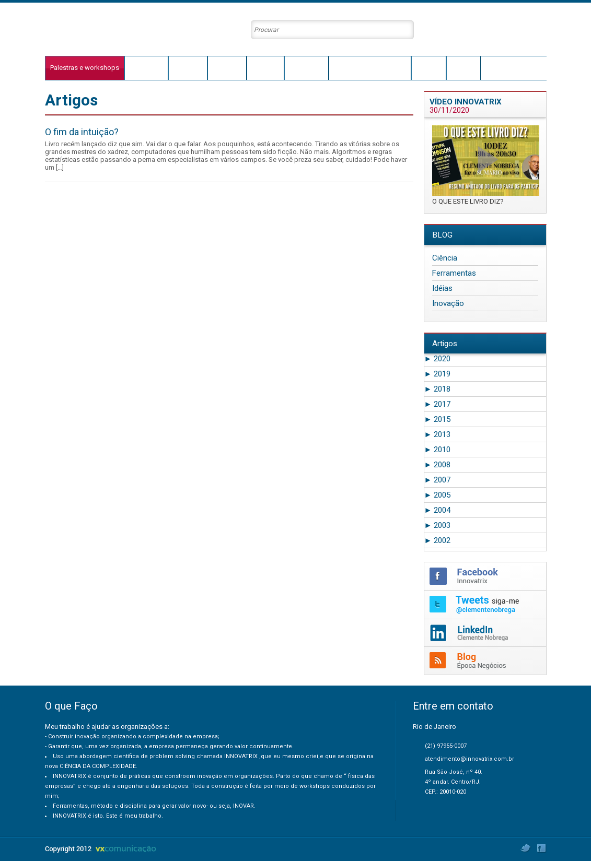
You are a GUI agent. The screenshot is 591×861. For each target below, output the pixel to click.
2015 (437, 419)
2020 (437, 358)
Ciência (444, 258)
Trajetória (187, 68)
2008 (437, 464)
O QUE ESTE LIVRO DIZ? (468, 201)
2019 (437, 374)
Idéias (442, 288)
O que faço (146, 68)
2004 (437, 510)
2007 (437, 480)
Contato (463, 68)
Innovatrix (227, 68)
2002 (437, 540)
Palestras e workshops (84, 68)
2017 (437, 404)
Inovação (448, 303)
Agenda (428, 68)
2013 (437, 434)
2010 (437, 449)
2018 (437, 389)
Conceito (265, 68)
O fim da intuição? (82, 131)
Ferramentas (454, 273)
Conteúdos (306, 68)
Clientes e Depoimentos (370, 68)
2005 (437, 495)
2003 (437, 525)
